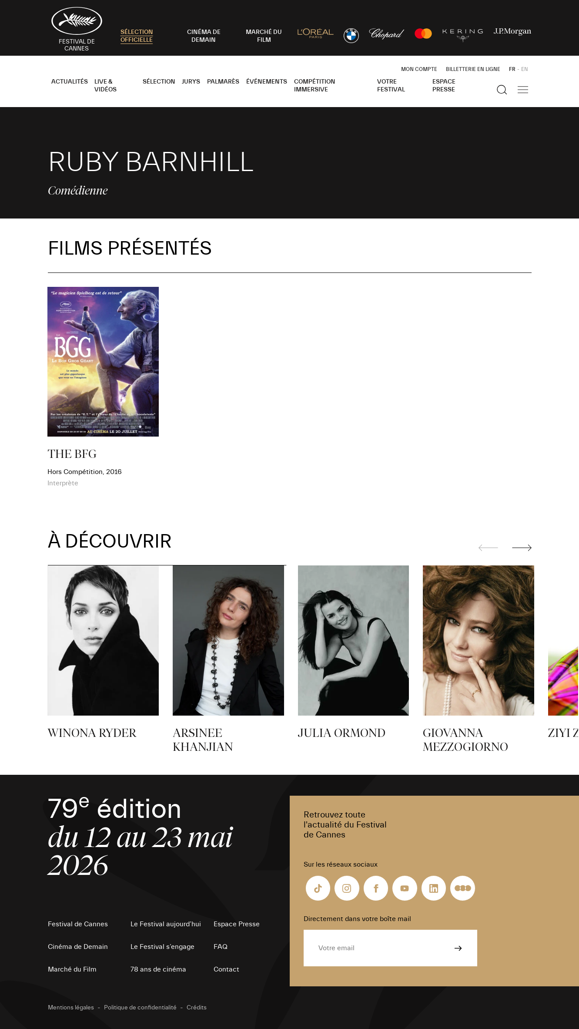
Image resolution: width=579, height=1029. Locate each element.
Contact (226, 969)
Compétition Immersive (314, 85)
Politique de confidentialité (140, 1007)
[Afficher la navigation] (523, 89)
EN (524, 69)
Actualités (69, 81)
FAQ (221, 947)
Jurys (191, 81)
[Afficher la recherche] (502, 90)
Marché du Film (72, 969)
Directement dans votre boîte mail (357, 919)
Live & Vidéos (105, 85)
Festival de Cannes (78, 924)
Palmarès (223, 81)
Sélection (159, 81)
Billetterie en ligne (473, 69)
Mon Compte (419, 69)
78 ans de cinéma (158, 969)
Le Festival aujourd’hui (166, 924)
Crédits (197, 1007)
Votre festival (391, 85)
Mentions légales (71, 1007)
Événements (266, 81)
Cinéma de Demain (78, 947)
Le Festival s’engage (162, 947)
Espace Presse (443, 85)
